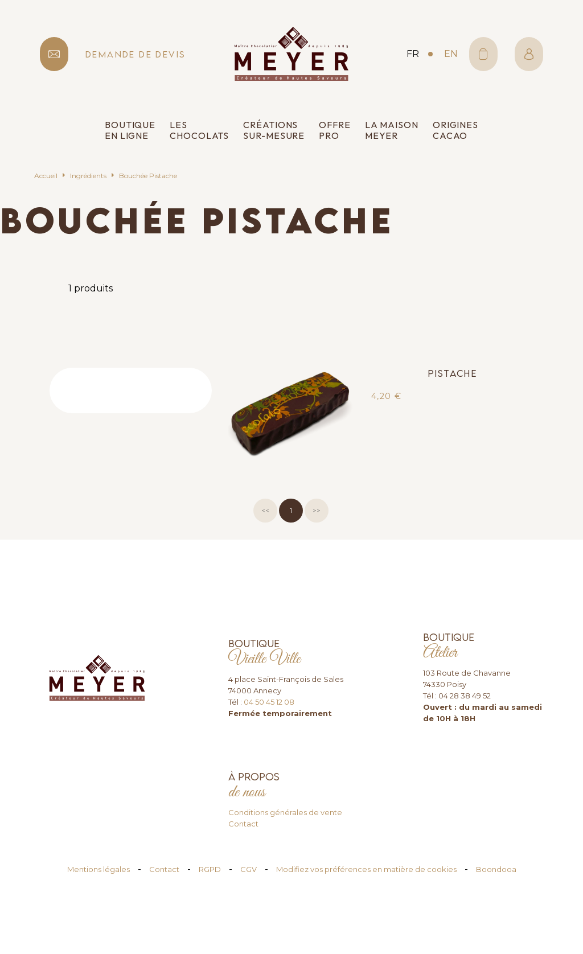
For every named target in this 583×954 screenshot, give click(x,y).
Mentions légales (98, 869)
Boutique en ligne (130, 130)
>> (317, 510)
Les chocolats (199, 130)
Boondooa (496, 869)
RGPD (210, 869)
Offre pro (335, 130)
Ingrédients (88, 175)
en (451, 53)
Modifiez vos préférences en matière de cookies (366, 869)
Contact (243, 823)
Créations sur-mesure (274, 130)
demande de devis (135, 54)
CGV (248, 869)
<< (265, 510)
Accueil (46, 175)
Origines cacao (455, 130)
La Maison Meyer (391, 130)
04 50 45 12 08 (269, 701)
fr (413, 53)
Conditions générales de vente (285, 812)
